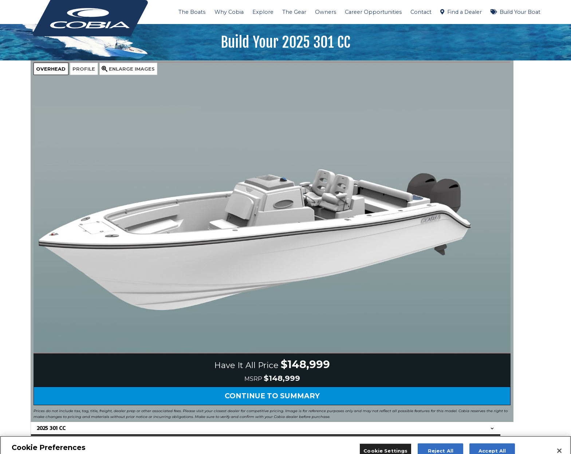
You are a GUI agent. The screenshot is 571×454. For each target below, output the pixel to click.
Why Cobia (229, 12)
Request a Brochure (367, 379)
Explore (262, 12)
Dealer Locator (360, 370)
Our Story (250, 388)
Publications (357, 353)
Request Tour (148, 415)
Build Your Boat (520, 12)
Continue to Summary (181, 285)
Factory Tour (357, 388)
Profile (83, 69)
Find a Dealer (464, 12)
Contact (421, 12)
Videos (246, 405)
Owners (325, 12)
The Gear (294, 12)
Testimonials (253, 414)
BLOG (245, 379)
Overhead (51, 69)
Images (132, 69)
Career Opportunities (373, 12)
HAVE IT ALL (254, 353)
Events (350, 362)
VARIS (246, 397)
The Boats (191, 12)
